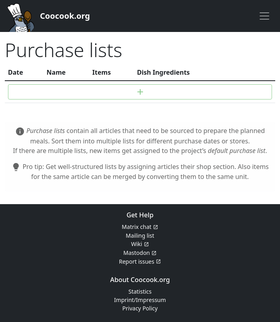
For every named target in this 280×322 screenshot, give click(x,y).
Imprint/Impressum (140, 300)
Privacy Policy (139, 308)
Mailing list (140, 235)
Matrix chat (136, 227)
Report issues (136, 261)
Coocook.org (65, 15)
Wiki (136, 244)
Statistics (139, 291)
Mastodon (136, 252)
